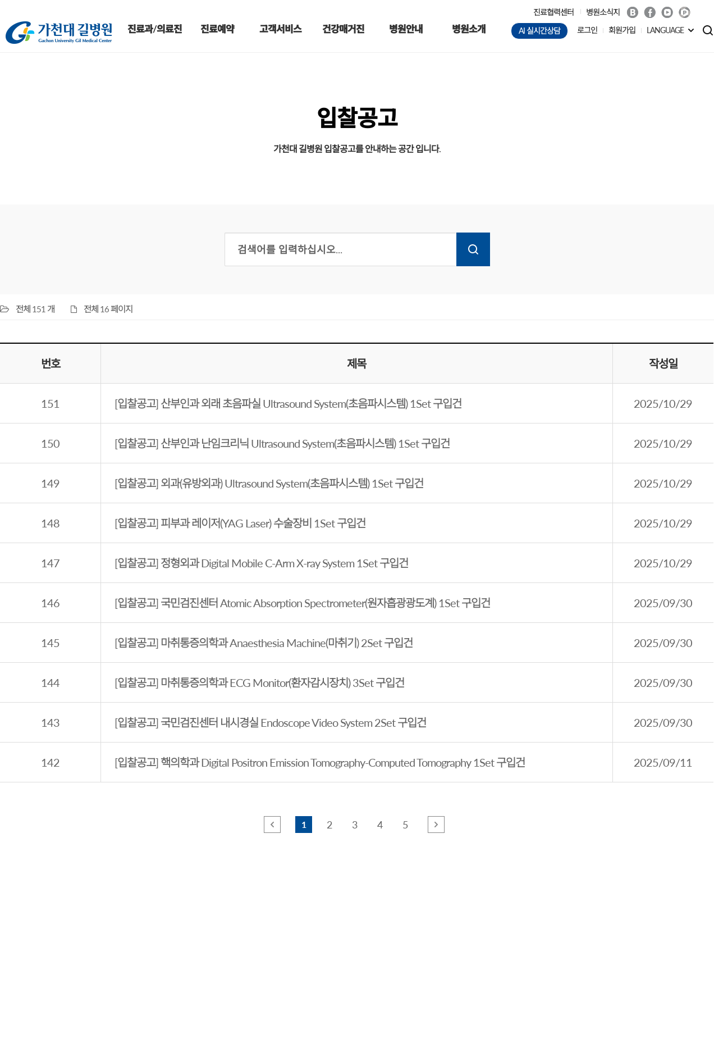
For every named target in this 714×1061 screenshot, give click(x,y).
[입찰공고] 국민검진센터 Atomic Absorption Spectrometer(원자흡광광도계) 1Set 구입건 (302, 602)
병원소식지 (603, 12)
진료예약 (217, 29)
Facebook (650, 12)
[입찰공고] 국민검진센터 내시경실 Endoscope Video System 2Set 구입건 (270, 722)
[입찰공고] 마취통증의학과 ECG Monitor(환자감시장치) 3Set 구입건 (259, 682)
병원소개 (469, 29)
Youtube (667, 12)
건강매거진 (343, 29)
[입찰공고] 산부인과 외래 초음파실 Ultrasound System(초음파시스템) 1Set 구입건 (288, 403)
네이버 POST (684, 12)
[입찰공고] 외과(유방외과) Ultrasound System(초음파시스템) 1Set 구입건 (269, 483)
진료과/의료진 (154, 29)
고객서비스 (280, 29)
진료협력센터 (553, 12)
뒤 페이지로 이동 (436, 824)
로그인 (587, 30)
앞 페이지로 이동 (272, 824)
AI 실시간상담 (539, 30)
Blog (632, 12)
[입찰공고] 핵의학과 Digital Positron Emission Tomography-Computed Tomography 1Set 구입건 (320, 762)
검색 (473, 249)
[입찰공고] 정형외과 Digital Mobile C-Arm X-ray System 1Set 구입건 (261, 563)
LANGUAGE (665, 30)
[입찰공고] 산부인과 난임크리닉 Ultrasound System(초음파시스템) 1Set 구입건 (282, 443)
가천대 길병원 (59, 32)
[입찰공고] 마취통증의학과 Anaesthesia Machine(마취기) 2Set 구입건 (264, 642)
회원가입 (621, 30)
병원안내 (406, 29)
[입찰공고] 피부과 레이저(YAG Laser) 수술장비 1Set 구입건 (240, 523)
